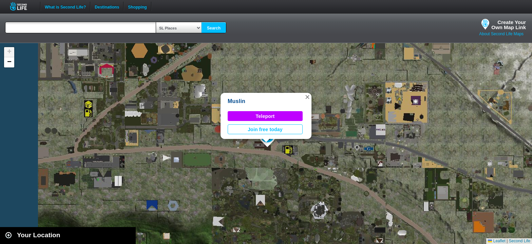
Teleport (265, 116)
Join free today (265, 129)
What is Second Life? (65, 6)
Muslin (236, 101)
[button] (307, 97)
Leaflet (496, 241)
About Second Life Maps (501, 34)
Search (214, 28)
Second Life (22, 6)
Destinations (107, 6)
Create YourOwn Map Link (508, 24)
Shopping (137, 6)
